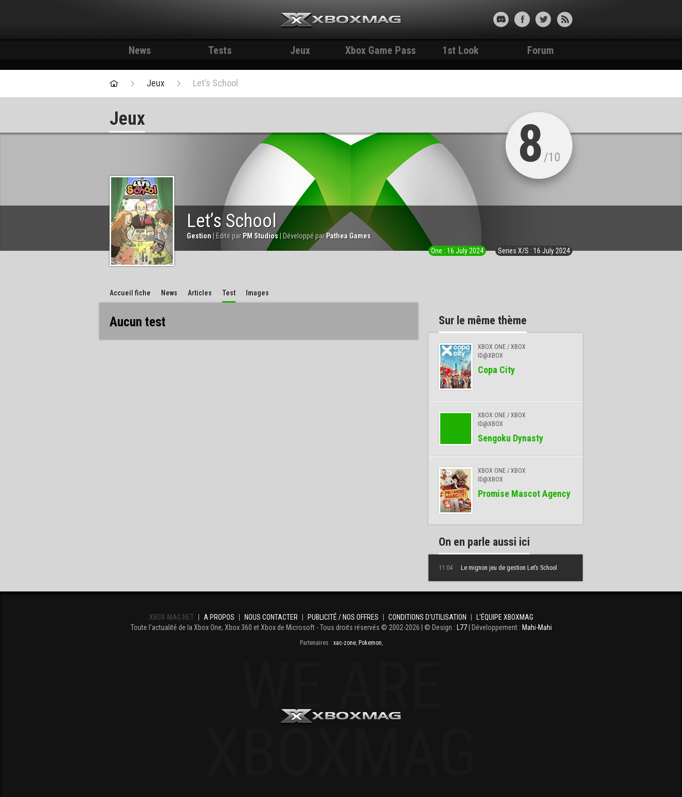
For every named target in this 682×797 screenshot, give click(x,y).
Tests (219, 50)
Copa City (496, 369)
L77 (462, 627)
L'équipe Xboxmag (504, 617)
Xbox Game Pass (380, 50)
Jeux (300, 50)
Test (229, 293)
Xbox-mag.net (341, 20)
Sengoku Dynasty (510, 438)
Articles (200, 293)
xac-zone (344, 642)
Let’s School (215, 83)
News (140, 50)
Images (257, 293)
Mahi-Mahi (537, 627)
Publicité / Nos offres (343, 617)
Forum (540, 50)
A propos (219, 617)
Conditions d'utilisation (427, 617)
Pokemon (370, 642)
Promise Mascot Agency (524, 493)
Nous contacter (271, 617)
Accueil (130, 293)
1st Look (460, 50)
